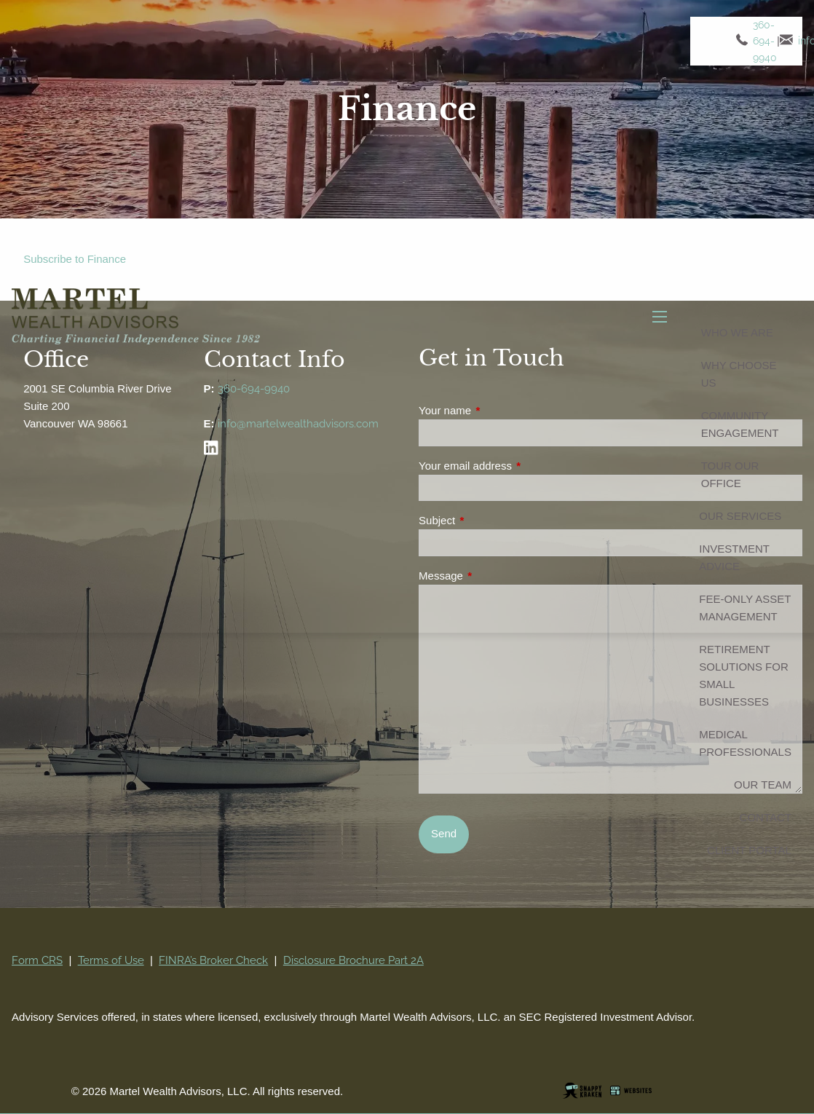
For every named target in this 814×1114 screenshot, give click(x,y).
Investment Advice (734, 559)
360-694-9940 (766, 43)
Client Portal (749, 851)
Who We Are (737, 334)
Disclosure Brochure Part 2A (353, 960)
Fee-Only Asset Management (745, 609)
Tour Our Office (730, 476)
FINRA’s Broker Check (213, 960)
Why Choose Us (739, 375)
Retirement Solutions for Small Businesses (744, 676)
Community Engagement (740, 426)
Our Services (740, 517)
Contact (765, 819)
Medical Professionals (745, 744)
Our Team (762, 786)
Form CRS (37, 960)
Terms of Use (111, 960)
